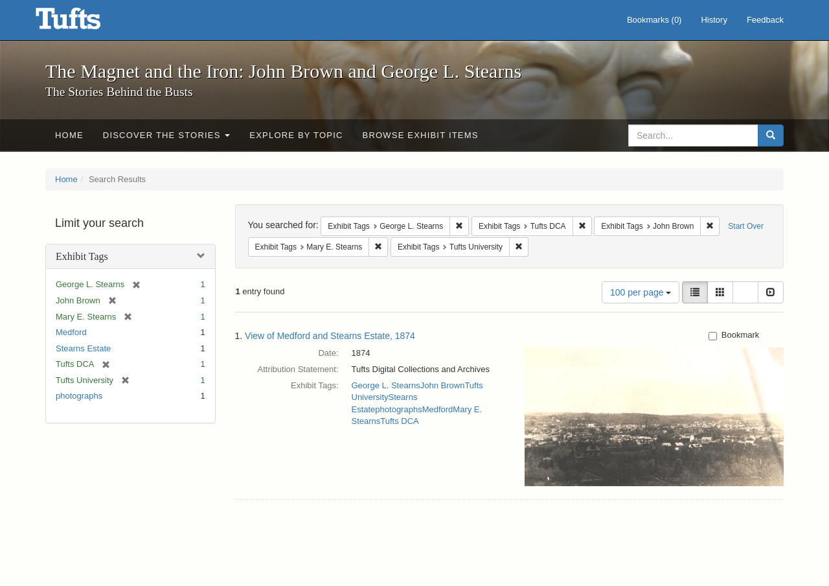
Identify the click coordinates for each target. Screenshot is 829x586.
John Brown (442, 385)
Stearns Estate (83, 348)
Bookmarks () (654, 20)
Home (69, 135)
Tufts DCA (399, 421)
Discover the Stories (167, 135)
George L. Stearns (386, 385)
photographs (79, 396)
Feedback (765, 20)
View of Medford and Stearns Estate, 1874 (330, 336)
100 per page (640, 292)
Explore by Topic (296, 135)
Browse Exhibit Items (421, 135)
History (714, 20)
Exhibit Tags (82, 256)
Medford (71, 332)
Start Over (746, 226)
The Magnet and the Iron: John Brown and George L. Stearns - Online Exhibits (84, 22)
